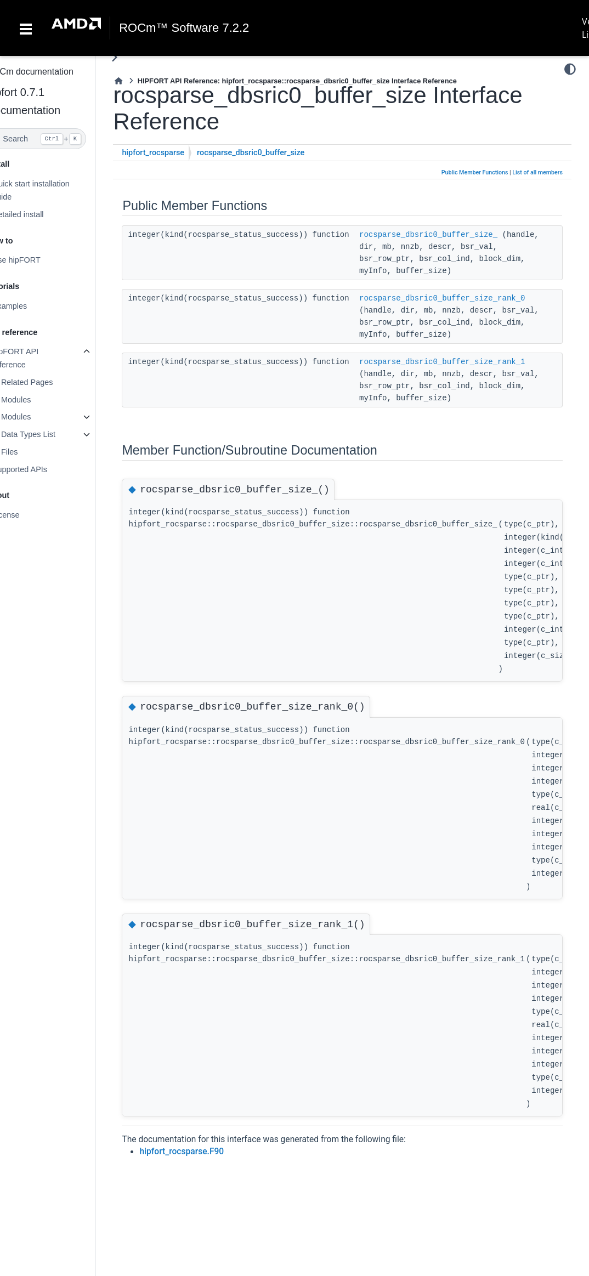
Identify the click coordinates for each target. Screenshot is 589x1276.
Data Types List (50, 434)
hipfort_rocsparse (175, 152)
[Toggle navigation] (26, 28)
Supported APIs (41, 469)
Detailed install (40, 214)
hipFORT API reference (37, 358)
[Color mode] (570, 69)
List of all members (537, 172)
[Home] (141, 81)
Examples (31, 306)
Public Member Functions (474, 172)
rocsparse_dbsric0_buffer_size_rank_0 (464, 298)
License (28, 515)
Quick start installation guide (53, 190)
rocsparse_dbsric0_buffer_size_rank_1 (464, 362)
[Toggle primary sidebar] (137, 57)
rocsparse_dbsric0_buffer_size (273, 152)
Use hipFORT (38, 260)
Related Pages (49, 382)
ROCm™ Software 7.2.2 (184, 28)
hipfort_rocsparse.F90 (204, 1151)
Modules (38, 399)
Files (31, 451)
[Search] (59, 138)
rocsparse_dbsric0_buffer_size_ (450, 234)
